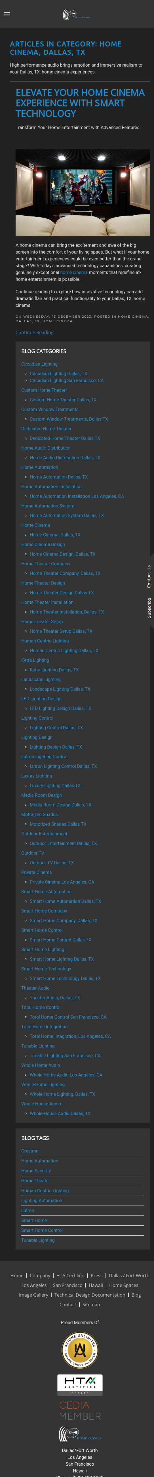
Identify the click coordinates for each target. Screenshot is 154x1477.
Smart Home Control (42, 1230)
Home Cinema (58, 321)
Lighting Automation (41, 1200)
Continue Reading (35, 332)
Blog (136, 1295)
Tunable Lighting (38, 1240)
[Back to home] (77, 14)
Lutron (27, 1210)
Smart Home (34, 1220)
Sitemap (91, 1304)
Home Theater (35, 1180)
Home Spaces (123, 1285)
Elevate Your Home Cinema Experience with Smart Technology (80, 102)
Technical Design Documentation (89, 1295)
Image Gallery (33, 1295)
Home (17, 1275)
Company (40, 1275)
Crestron (30, 1151)
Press (97, 1275)
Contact (68, 1304)
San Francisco (68, 1285)
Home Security (36, 1170)
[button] (7, 14)
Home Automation (39, 1161)
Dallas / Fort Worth (129, 1275)
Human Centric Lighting (45, 1190)
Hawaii (96, 1285)
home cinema (74, 272)
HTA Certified (70, 1275)
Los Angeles (34, 1285)
